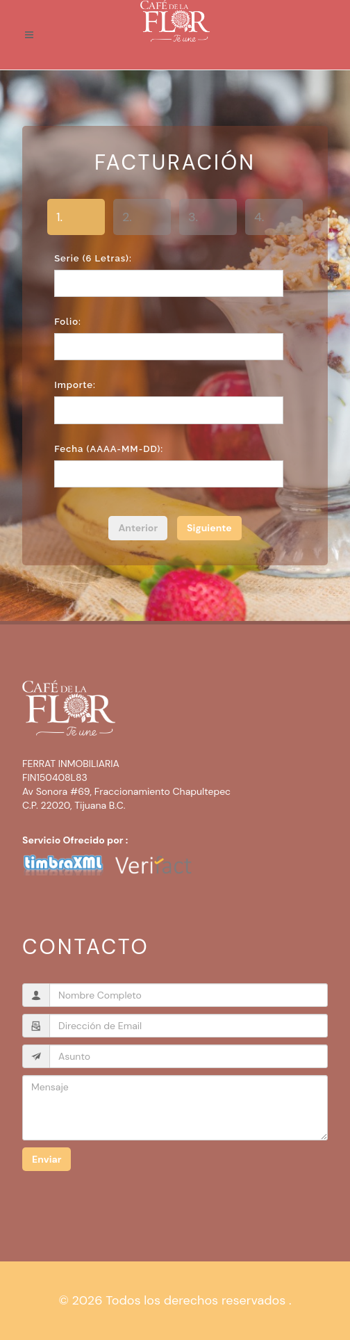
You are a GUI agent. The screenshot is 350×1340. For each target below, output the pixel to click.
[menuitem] (209, 528)
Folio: (67, 321)
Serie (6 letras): (93, 258)
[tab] (76, 219)
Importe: (75, 385)
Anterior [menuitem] (138, 528)
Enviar (46, 1159)
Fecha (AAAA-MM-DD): (108, 449)
